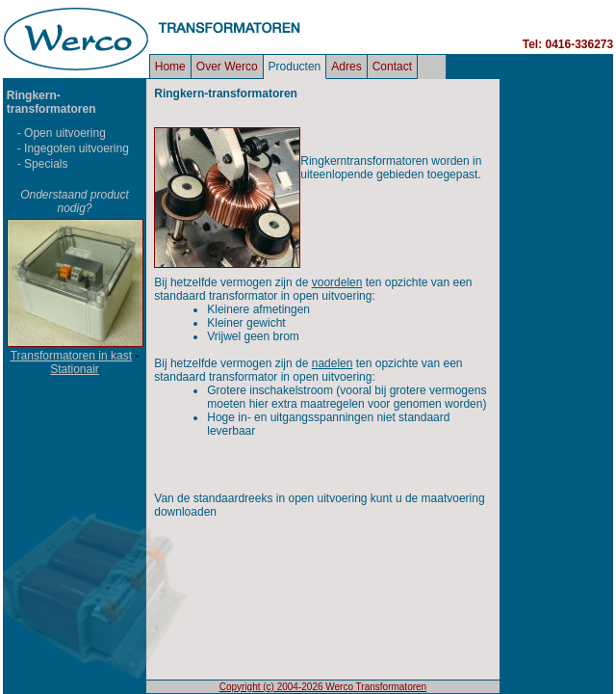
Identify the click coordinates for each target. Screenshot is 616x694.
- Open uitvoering (61, 133)
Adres (346, 66)
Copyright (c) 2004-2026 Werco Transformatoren (322, 686)
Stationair (74, 369)
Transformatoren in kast (71, 355)
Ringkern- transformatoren (51, 102)
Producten (295, 66)
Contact (392, 66)
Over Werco (227, 66)
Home (170, 66)
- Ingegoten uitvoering (73, 148)
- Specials (42, 164)
